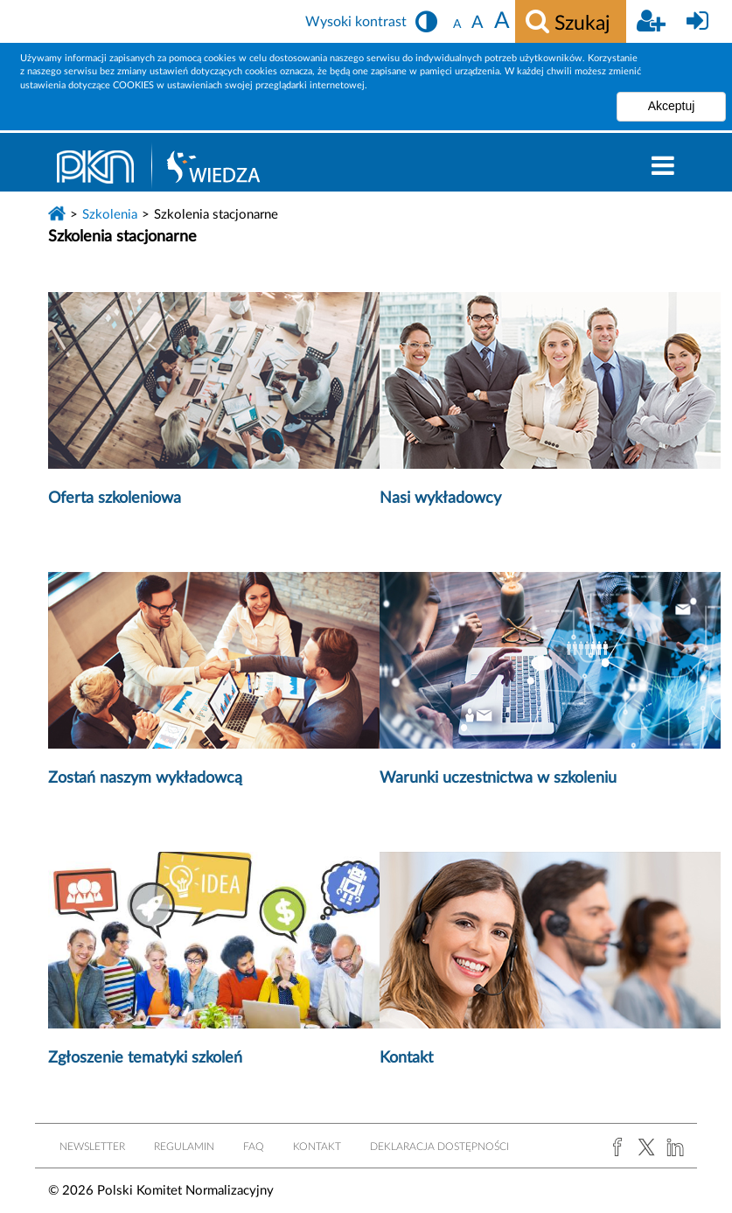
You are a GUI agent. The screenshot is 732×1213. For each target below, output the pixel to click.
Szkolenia (109, 214)
